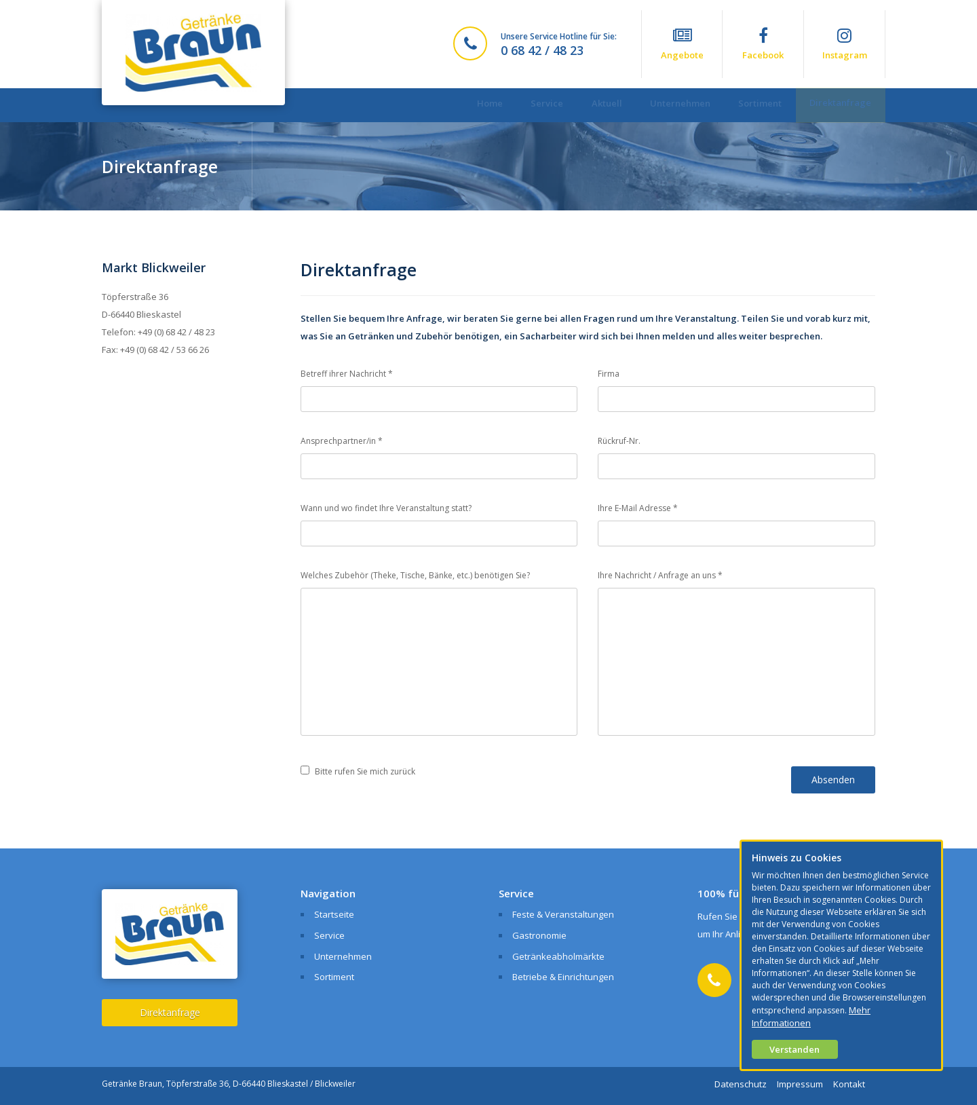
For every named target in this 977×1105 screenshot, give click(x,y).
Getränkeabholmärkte (558, 956)
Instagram (844, 44)
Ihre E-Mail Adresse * (638, 508)
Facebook (763, 44)
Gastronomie (539, 935)
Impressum (800, 1084)
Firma (608, 373)
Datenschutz (740, 1084)
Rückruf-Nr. (619, 441)
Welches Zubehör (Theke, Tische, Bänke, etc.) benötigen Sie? (415, 575)
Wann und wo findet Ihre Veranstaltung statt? (386, 508)
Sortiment (751, 105)
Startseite (334, 914)
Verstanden (794, 1049)
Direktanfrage (837, 104)
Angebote (682, 44)
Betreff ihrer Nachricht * (347, 373)
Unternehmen (665, 105)
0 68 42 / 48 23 (542, 50)
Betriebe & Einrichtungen (563, 977)
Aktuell (586, 105)
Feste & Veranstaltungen (563, 914)
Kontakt (849, 1084)
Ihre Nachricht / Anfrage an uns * (660, 575)
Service (520, 105)
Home (457, 105)
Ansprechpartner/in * (342, 441)
